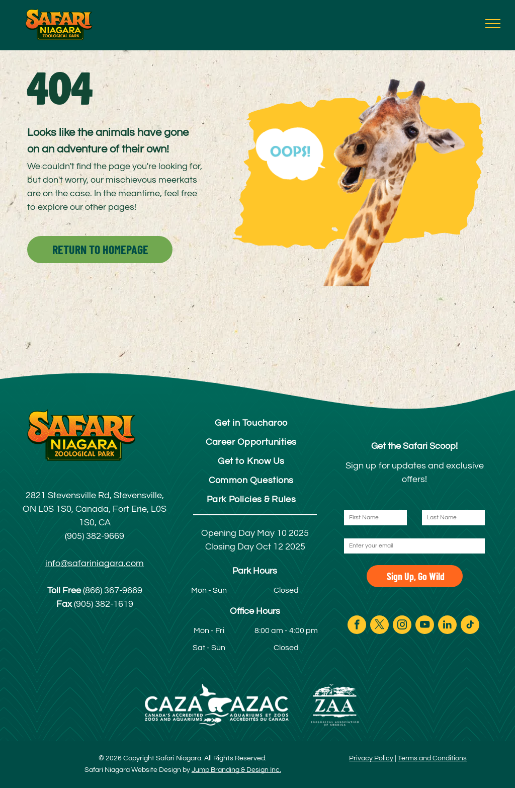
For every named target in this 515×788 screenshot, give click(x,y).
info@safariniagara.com (94, 563)
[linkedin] (447, 626)
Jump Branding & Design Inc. (236, 769)
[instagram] (402, 626)
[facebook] (357, 626)
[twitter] (379, 626)
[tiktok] (470, 626)
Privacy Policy (371, 758)
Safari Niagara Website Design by (137, 769)
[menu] (493, 24)
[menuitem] (251, 422)
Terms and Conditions (432, 758)
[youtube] (424, 626)
